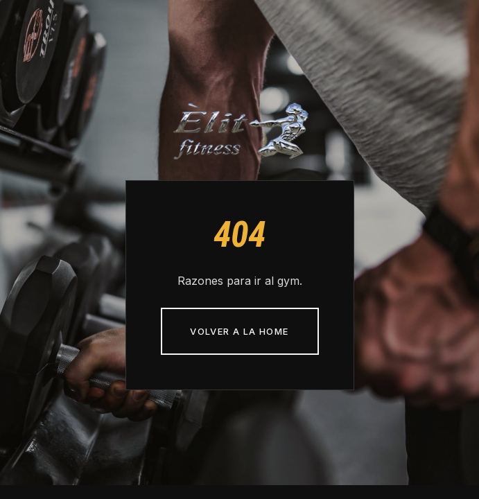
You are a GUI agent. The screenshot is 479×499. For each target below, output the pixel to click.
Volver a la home (239, 331)
